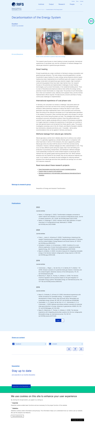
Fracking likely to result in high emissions (50, 171)
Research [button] (62, 4)
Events (73, 1)
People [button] (72, 4)
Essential (15, 403)
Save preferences (17, 416)
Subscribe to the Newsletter (20, 386)
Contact (81, 1)
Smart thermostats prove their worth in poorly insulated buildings (57, 169)
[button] (75, 349)
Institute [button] (41, 4)
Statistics (15, 408)
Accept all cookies (77, 420)
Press (77, 1)
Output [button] (51, 4)
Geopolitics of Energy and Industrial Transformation (50, 188)
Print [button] (81, 349)
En (81, 4)
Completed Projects (40, 9)
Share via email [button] (69, 349)
